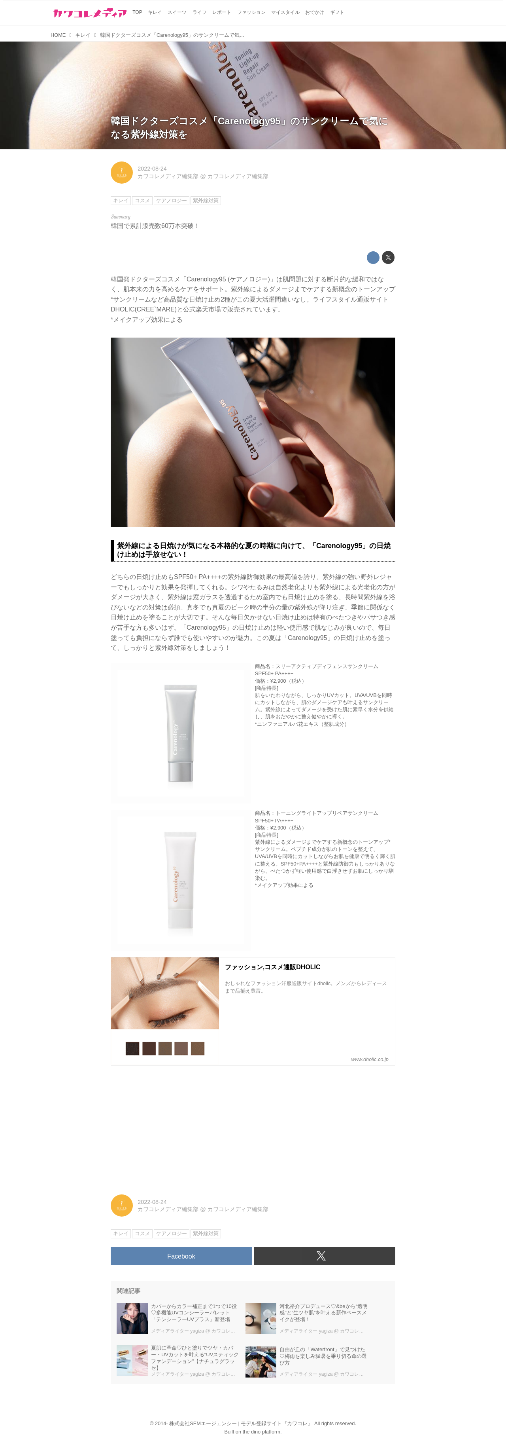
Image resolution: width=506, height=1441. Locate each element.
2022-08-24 (152, 168)
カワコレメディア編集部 (168, 176)
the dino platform (261, 1432)
